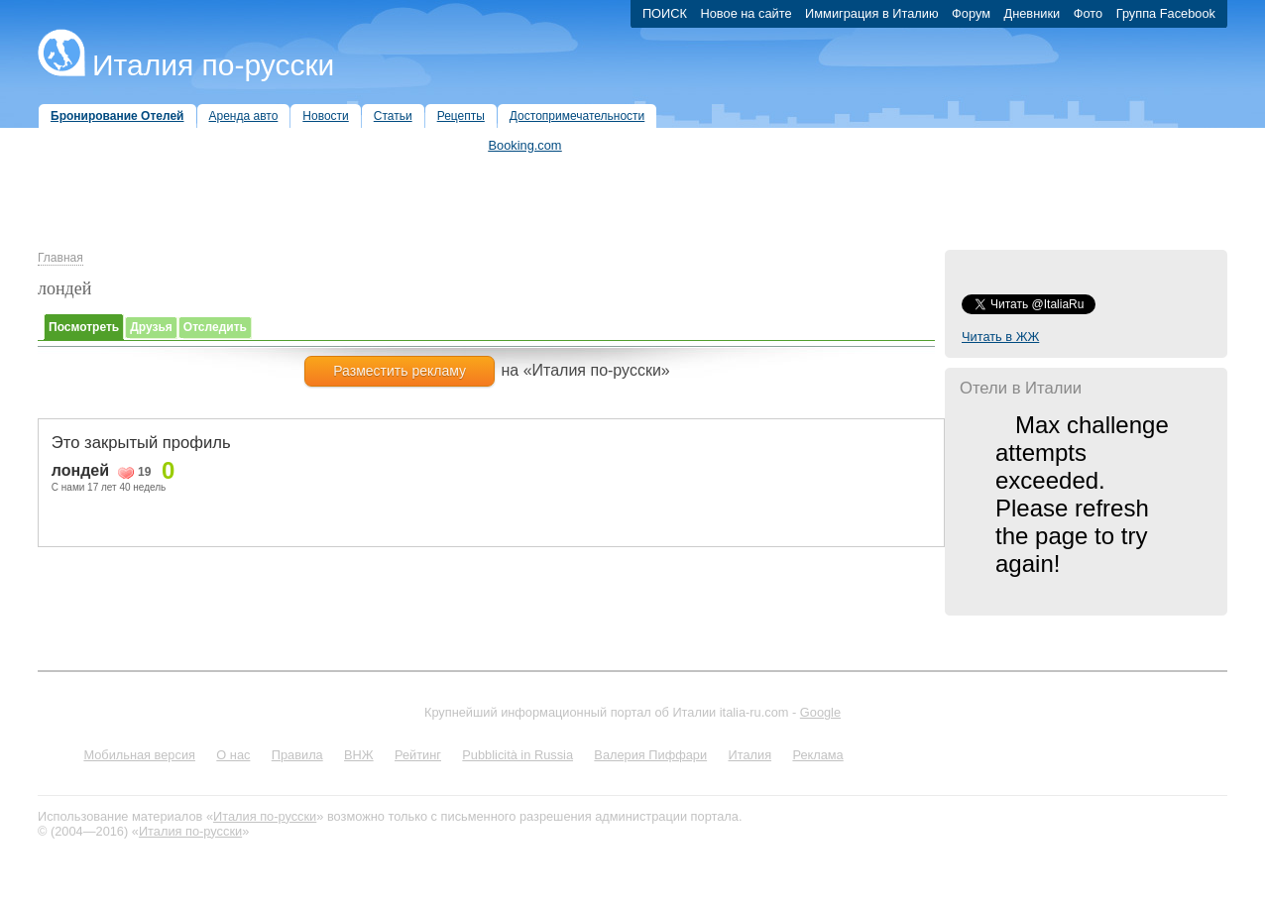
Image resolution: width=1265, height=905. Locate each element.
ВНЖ (359, 754)
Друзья (151, 327)
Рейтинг (418, 754)
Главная (60, 258)
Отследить (215, 327)
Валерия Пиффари (650, 754)
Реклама (817, 754)
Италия (749, 754)
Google (820, 712)
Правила (297, 754)
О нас (233, 754)
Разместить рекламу (399, 371)
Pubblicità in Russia (517, 754)
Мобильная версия (139, 754)
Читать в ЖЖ (1000, 336)
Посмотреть (84, 327)
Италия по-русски (213, 65)
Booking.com (525, 145)
